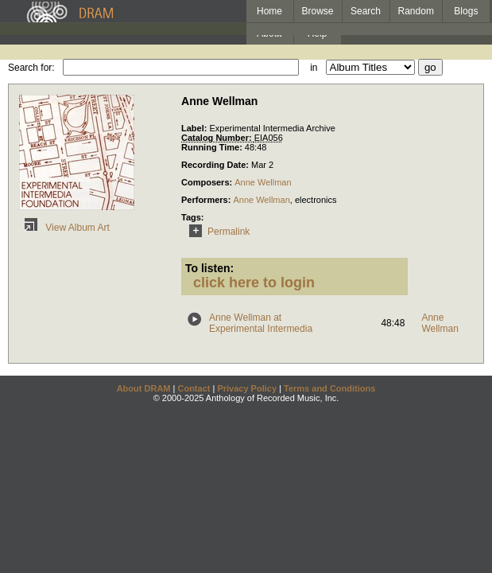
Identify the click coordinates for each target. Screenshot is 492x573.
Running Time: (213, 147)
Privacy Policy (247, 388)
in (313, 67)
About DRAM (144, 388)
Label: (195, 128)
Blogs (466, 11)
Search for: (31, 67)
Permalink (217, 231)
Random (416, 11)
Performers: (207, 200)
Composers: (207, 182)
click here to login (254, 282)
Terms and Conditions (329, 388)
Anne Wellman (262, 182)
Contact (193, 388)
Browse (318, 11)
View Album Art (64, 227)
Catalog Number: (217, 137)
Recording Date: (216, 165)
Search (366, 11)
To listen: (209, 268)
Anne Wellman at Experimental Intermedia (260, 323)
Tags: (192, 217)
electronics (316, 200)
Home (269, 11)
